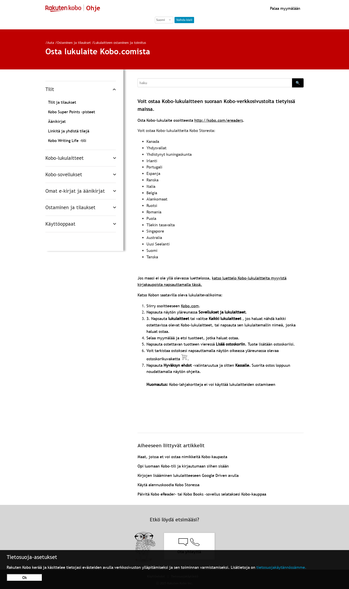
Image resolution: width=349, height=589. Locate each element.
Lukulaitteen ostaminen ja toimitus (120, 42)
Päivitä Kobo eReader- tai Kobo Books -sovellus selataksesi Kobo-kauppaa (202, 494)
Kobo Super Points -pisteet (71, 111)
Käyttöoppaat (60, 224)
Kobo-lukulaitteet (64, 158)
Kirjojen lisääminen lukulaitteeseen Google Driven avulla (188, 475)
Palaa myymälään (284, 8)
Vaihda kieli (184, 20)
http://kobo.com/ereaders (218, 120)
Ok (24, 577)
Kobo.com (190, 305)
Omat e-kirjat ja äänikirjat (75, 191)
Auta (50, 42)
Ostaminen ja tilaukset (74, 42)
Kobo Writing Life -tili (67, 140)
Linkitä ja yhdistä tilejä (68, 131)
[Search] (215, 82)
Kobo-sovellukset (63, 175)
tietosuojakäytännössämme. (281, 567)
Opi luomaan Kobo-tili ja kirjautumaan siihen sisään (183, 466)
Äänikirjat (57, 121)
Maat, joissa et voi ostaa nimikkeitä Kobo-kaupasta (182, 456)
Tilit (49, 89)
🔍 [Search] (298, 82)
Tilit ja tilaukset (62, 102)
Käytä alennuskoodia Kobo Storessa (168, 484)
